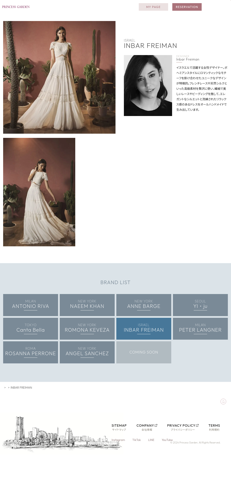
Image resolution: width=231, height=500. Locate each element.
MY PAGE (153, 10)
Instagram (118, 457)
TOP (6, 405)
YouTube (167, 457)
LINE (152, 457)
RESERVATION (187, 10)
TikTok (137, 457)
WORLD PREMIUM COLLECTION (34, 405)
